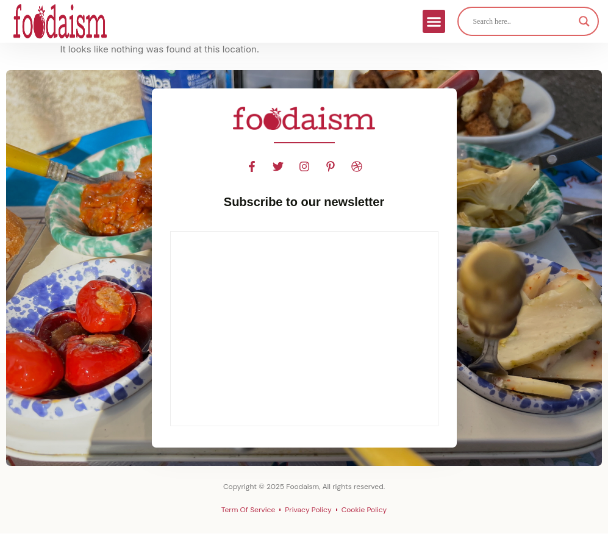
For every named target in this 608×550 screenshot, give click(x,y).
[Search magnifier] (584, 21)
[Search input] (523, 21)
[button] (434, 21)
